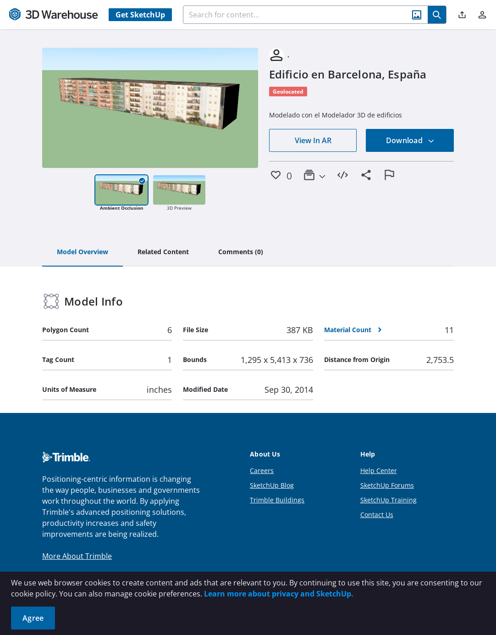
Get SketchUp (140, 15)
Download (410, 140)
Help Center (378, 470)
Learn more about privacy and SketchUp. (278, 594)
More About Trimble (77, 556)
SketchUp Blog (272, 485)
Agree (33, 618)
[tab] (82, 252)
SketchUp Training (388, 500)
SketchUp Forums (387, 485)
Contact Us (376, 514)
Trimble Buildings (277, 500)
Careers (262, 470)
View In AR (313, 140)
